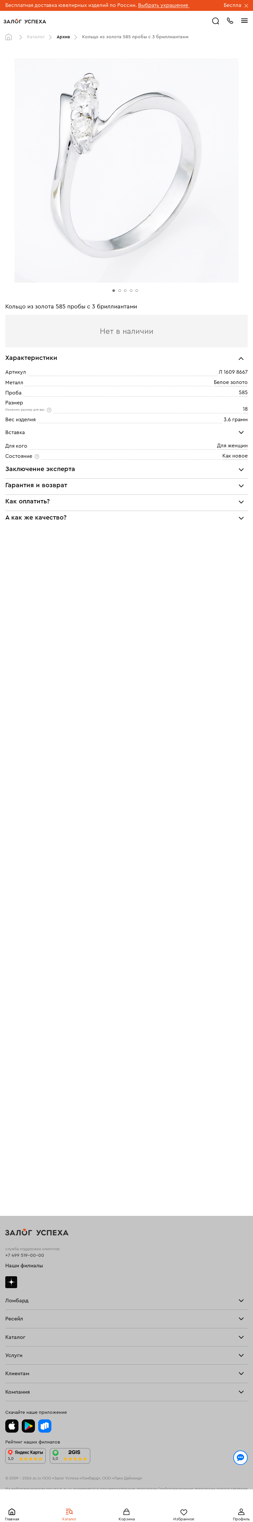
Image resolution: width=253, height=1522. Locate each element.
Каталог (36, 37)
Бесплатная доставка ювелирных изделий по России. (71, 5)
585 (243, 392)
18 (245, 409)
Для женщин (232, 470)
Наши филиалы (24, 1133)
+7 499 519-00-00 (24, 1123)
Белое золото (231, 382)
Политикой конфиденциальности (47, 1490)
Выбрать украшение (163, 5)
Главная (10, 37)
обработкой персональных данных (127, 1490)
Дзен (11, 1150)
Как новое (235, 481)
